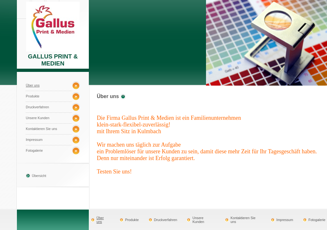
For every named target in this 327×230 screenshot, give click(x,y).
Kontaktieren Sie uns (41, 129)
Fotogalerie (34, 150)
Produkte (32, 96)
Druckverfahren (37, 107)
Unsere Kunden (37, 118)
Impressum (34, 140)
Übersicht (39, 176)
